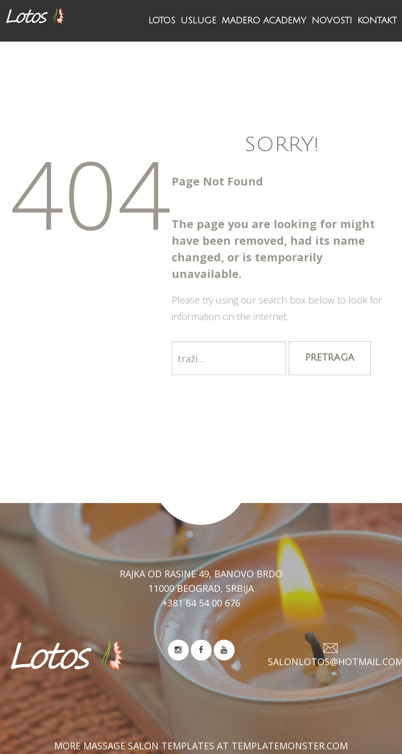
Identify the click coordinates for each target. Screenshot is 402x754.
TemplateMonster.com (289, 745)
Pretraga (329, 357)
